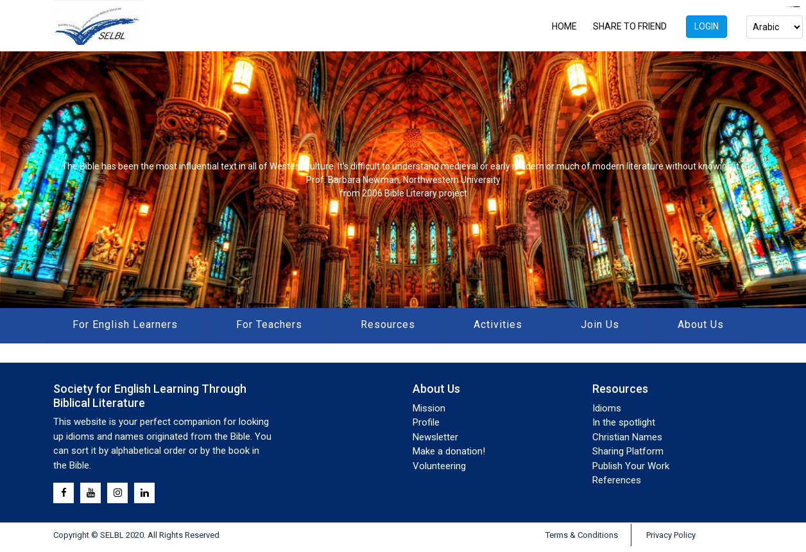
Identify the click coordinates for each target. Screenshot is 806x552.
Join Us (600, 324)
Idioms (606, 408)
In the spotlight (623, 422)
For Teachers (269, 324)
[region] (403, 179)
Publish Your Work (630, 466)
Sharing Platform (628, 451)
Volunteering (439, 466)
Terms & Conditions (581, 535)
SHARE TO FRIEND (630, 26)
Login (706, 26)
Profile (426, 422)
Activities (498, 324)
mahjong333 (796, 6)
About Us (701, 324)
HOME (564, 26)
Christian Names (627, 437)
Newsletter (435, 437)
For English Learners (125, 324)
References (616, 480)
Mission (429, 408)
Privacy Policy (671, 535)
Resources (388, 324)
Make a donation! (449, 451)
